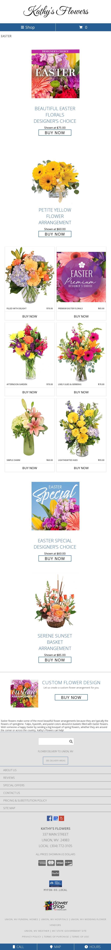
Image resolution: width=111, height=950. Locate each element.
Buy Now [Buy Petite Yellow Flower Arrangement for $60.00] (55, 234)
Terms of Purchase (56, 936)
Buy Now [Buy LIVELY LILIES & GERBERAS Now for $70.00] (81, 392)
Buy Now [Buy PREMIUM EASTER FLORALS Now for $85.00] (81, 316)
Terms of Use (80, 936)
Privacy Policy (31, 936)
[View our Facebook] (49, 820)
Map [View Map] (55, 947)
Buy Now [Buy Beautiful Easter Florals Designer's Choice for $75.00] (55, 132)
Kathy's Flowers (55, 11)
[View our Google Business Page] (55, 820)
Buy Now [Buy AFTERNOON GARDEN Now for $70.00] (29, 392)
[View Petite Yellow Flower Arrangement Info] (55, 175)
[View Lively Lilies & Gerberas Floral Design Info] (81, 353)
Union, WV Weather (36, 930)
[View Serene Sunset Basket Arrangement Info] (55, 601)
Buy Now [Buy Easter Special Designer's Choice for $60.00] (55, 558)
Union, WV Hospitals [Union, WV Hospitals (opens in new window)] (54, 919)
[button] (55, 883)
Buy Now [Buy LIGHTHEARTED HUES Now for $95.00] (81, 468)
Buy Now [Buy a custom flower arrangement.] (71, 697)
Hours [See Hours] (93, 947)
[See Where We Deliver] (55, 760)
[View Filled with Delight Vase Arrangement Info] (30, 277)
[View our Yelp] (61, 820)
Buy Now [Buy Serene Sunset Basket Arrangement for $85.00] (55, 660)
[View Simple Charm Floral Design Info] (30, 428)
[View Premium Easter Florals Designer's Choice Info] (81, 277)
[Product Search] (56, 741)
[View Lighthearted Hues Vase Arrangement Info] (81, 428)
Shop (28, 27)
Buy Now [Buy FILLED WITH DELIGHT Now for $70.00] (29, 316)
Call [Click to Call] (18, 947)
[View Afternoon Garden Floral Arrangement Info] (30, 353)
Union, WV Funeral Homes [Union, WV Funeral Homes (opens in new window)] (21, 919)
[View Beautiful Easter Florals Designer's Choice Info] (55, 73)
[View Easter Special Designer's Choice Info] (55, 506)
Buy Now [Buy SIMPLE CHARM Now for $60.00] (29, 468)
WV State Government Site (69, 930)
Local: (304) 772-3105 (55, 846)
